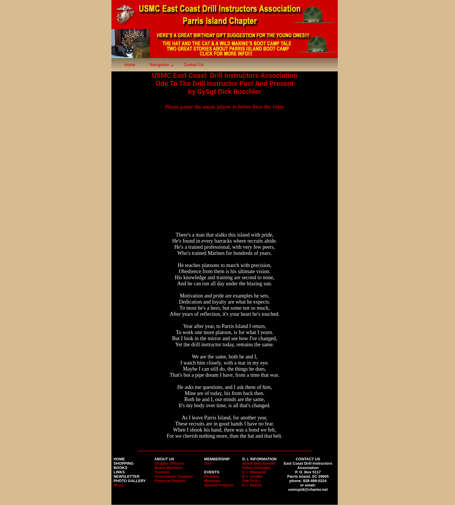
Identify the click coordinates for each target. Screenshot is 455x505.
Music (118, 485)
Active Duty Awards (258, 463)
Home (130, 64)
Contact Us (194, 64)
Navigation (159, 64)
